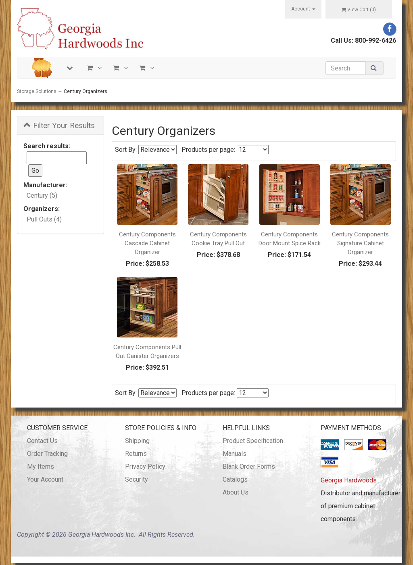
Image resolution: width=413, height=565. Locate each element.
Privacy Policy (145, 466)
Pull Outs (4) (44, 219)
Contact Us (42, 441)
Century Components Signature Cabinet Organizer (360, 243)
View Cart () (359, 9)
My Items (40, 466)
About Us (235, 492)
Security (136, 479)
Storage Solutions (36, 91)
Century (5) (42, 195)
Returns (136, 453)
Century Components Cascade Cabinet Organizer (147, 243)
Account (303, 9)
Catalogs (235, 479)
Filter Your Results (59, 125)
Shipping (137, 441)
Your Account (45, 479)
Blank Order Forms (249, 466)
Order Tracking (47, 453)
